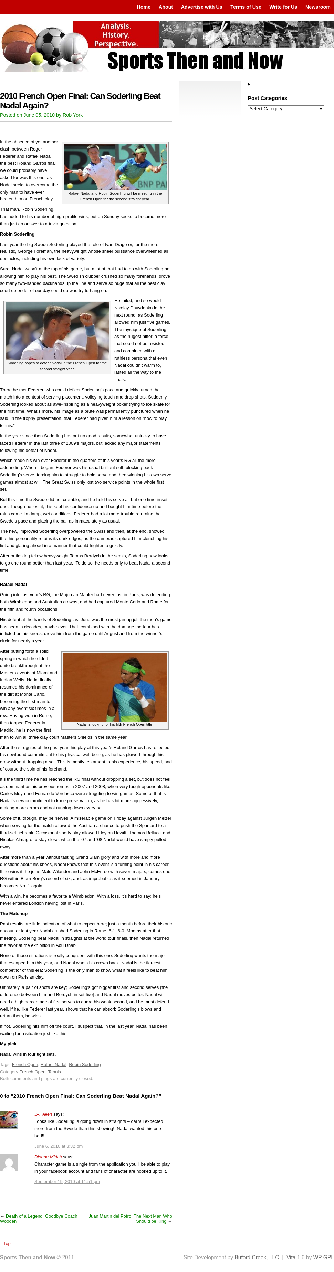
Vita (291, 1257)
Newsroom (318, 7)
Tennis (54, 1071)
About (166, 7)
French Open (25, 1064)
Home (143, 7)
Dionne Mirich (48, 1156)
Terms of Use (245, 7)
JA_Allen (43, 1114)
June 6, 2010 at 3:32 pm (58, 1146)
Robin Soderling (85, 1064)
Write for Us (284, 7)
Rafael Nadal (53, 1064)
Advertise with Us (201, 7)
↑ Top (5, 1243)
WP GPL (323, 1257)
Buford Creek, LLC (256, 1257)
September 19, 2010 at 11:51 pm (67, 1181)
